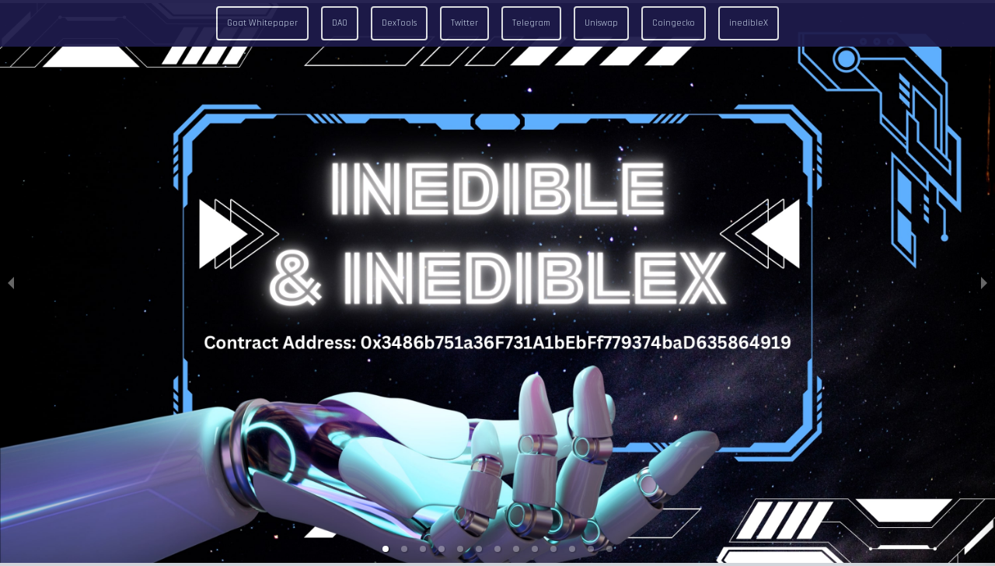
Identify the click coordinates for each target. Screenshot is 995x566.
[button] (385, 549)
